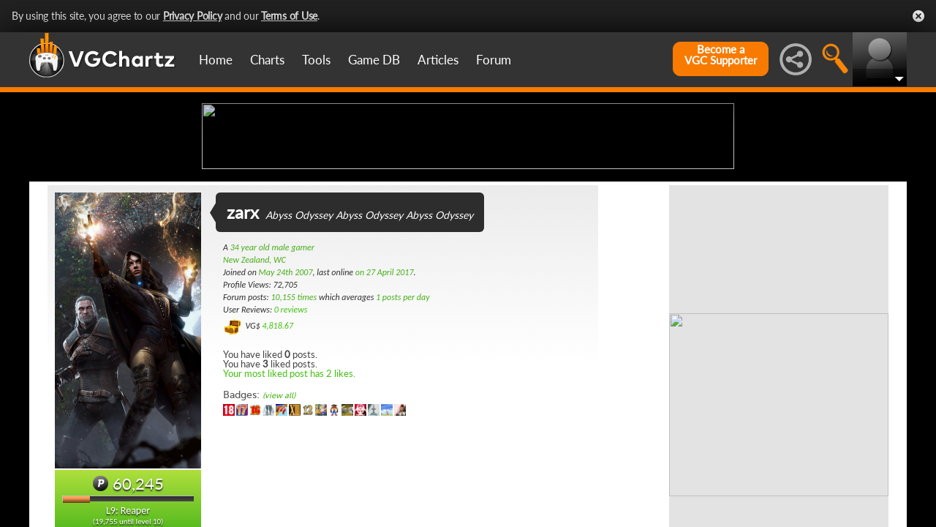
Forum (493, 59)
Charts (267, 59)
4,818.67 (277, 441)
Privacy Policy (192, 16)
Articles (438, 59)
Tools (316, 59)
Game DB (374, 59)
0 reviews (291, 425)
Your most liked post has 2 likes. (289, 489)
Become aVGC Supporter (720, 55)
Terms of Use (289, 16)
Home (216, 59)
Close (918, 16)
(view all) (279, 511)
